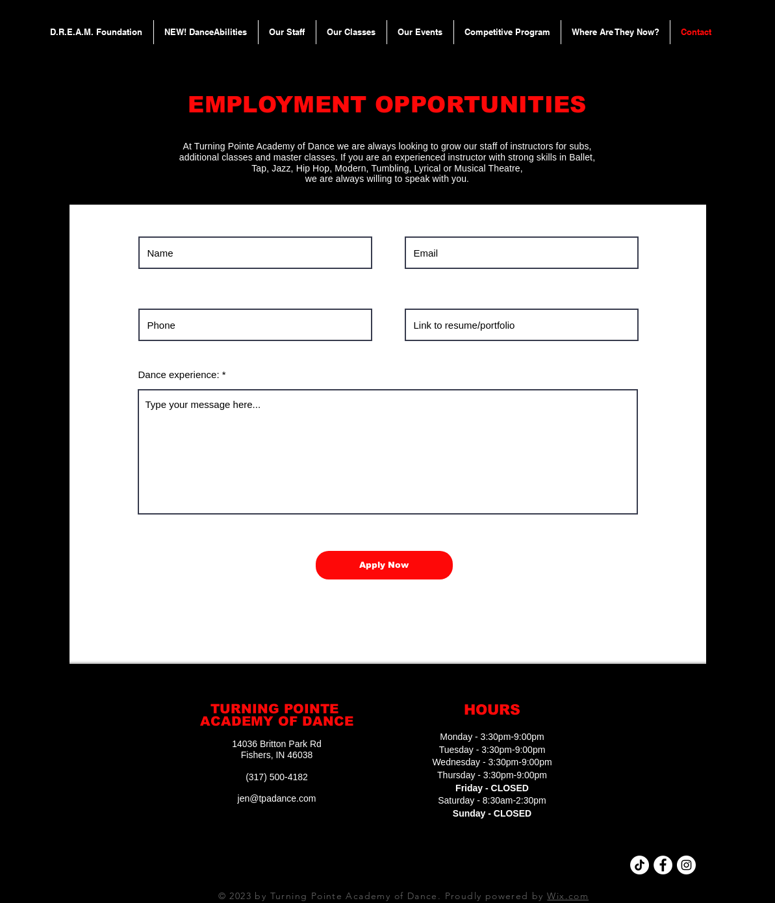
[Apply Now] (384, 565)
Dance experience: (179, 374)
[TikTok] (639, 865)
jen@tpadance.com (277, 798)
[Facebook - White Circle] (663, 865)
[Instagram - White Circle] (686, 865)
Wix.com (568, 896)
